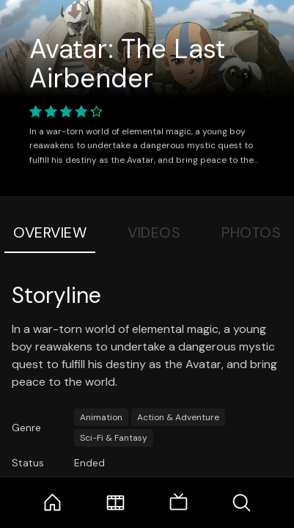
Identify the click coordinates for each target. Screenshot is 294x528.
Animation (101, 417)
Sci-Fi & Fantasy (113, 438)
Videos (154, 232)
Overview (50, 232)
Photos (251, 232)
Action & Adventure (178, 417)
